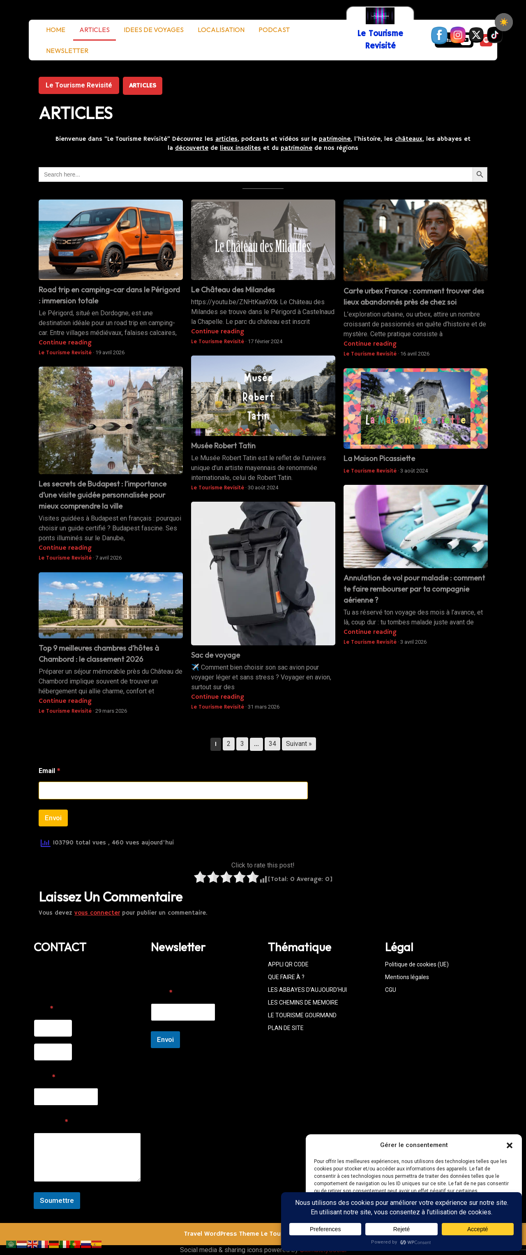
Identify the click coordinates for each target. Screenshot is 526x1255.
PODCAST (274, 29)
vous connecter (97, 913)
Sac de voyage (215, 655)
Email (49, 771)
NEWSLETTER (67, 50)
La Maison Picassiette (379, 458)
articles (226, 139)
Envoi (53, 818)
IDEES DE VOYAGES (154, 29)
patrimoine (335, 139)
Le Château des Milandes (233, 289)
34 (272, 744)
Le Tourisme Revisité (79, 85)
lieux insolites (240, 148)
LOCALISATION (221, 29)
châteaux (408, 139)
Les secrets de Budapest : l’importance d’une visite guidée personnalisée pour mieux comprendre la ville (102, 495)
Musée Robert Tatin (223, 445)
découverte (191, 148)
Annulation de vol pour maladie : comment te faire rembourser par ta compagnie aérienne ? (414, 589)
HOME (55, 29)
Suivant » (299, 744)
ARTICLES (94, 29)
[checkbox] (504, 22)
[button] (509, 1145)
